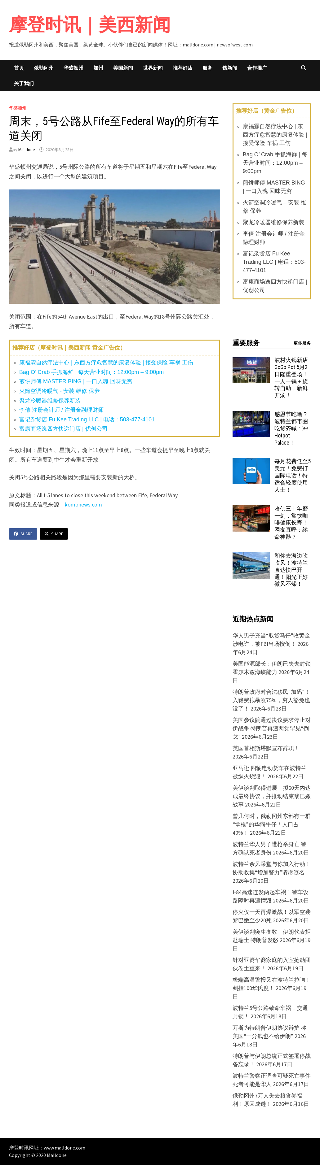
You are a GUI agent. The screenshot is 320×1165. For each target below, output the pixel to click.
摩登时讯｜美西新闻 (90, 24)
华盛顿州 (73, 68)
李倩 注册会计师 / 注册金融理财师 (61, 410)
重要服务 (246, 343)
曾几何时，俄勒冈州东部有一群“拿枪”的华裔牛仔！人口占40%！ (272, 824)
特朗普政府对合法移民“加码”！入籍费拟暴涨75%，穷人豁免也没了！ (271, 700)
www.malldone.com (64, 1148)
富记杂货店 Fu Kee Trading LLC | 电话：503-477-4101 (87, 419)
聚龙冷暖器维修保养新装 (50, 401)
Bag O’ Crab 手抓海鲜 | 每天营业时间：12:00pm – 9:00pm (91, 372)
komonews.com (83, 504)
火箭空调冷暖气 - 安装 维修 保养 (59, 391)
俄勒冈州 (44, 68)
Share (23, 534)
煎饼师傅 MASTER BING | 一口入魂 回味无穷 (75, 381)
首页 (19, 68)
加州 (98, 68)
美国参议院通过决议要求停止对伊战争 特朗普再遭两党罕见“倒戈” (272, 728)
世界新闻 (153, 68)
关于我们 (24, 83)
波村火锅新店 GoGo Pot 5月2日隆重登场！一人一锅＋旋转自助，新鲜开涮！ (291, 377)
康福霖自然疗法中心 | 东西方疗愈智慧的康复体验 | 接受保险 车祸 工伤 (106, 362)
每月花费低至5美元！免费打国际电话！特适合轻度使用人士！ (292, 475)
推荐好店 (183, 68)
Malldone (26, 149)
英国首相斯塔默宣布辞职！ (266, 748)
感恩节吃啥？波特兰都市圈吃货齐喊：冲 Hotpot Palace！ (291, 428)
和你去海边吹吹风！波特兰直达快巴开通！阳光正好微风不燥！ (291, 569)
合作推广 (257, 68)
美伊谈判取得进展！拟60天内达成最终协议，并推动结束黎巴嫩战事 (272, 796)
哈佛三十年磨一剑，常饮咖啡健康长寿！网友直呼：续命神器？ (291, 522)
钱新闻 (229, 68)
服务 (207, 68)
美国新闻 (123, 68)
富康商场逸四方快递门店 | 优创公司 (63, 429)
